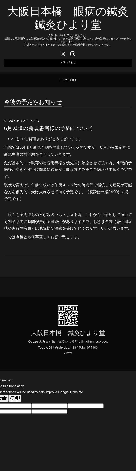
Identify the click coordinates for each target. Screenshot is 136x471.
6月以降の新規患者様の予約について (48, 130)
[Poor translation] (14, 401)
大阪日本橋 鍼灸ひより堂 (68, 335)
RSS (69, 355)
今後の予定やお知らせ (33, 104)
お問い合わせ (68, 64)
